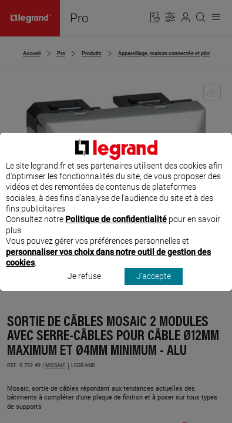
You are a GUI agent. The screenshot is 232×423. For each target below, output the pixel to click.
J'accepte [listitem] (153, 287)
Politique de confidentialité (116, 230)
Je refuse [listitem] (84, 287)
